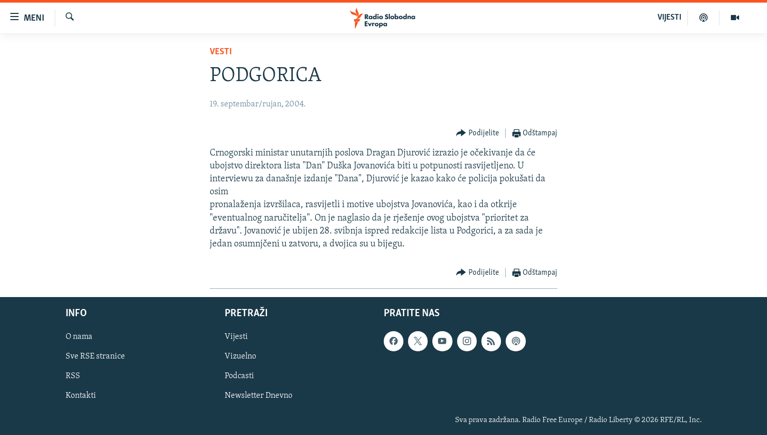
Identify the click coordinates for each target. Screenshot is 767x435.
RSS (73, 376)
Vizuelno (240, 357)
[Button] (477, 134)
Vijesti (236, 337)
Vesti (221, 52)
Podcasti (239, 376)
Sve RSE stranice (95, 357)
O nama (79, 337)
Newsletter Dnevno (258, 396)
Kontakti (81, 396)
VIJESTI (669, 17)
